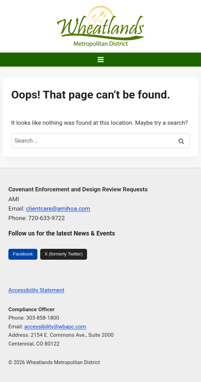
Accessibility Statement (36, 290)
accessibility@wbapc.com (55, 326)
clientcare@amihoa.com (58, 208)
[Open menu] (100, 59)
